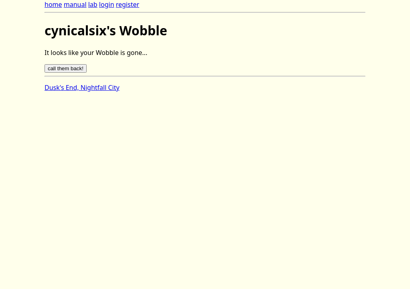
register (127, 4)
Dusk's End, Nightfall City (82, 87)
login (106, 4)
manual (75, 4)
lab (92, 4)
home (53, 4)
